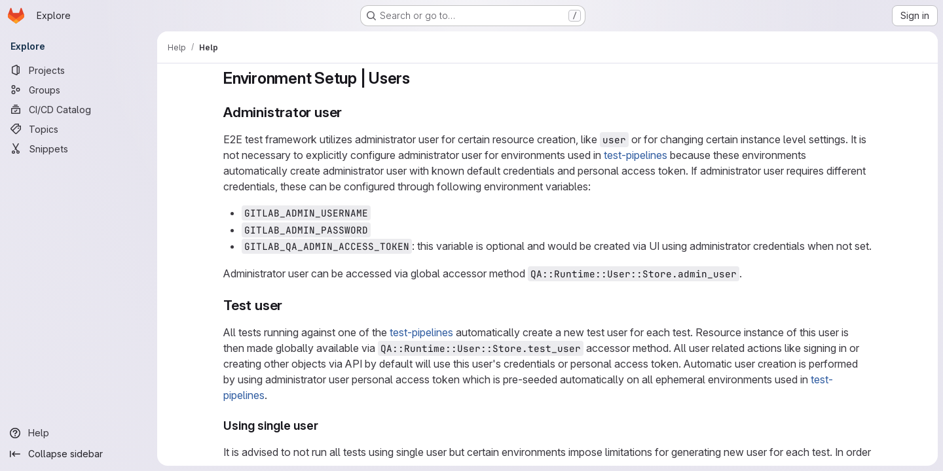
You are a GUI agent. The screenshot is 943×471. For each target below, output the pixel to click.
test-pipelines (635, 155)
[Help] (78, 433)
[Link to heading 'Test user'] (289, 305)
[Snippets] (78, 148)
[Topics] (78, 129)
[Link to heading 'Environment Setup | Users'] (418, 78)
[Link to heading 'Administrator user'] (349, 112)
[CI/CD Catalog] (78, 109)
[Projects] (78, 70)
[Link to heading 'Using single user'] (324, 425)
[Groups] (78, 89)
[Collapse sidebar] (78, 454)
